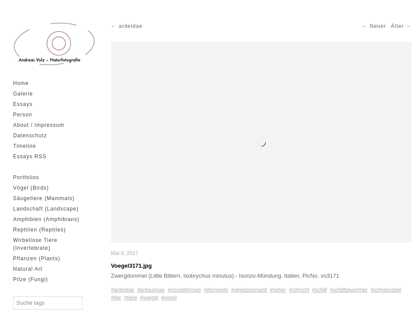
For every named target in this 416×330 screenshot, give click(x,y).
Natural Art (28, 269)
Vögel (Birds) (31, 188)
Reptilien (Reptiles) (39, 230)
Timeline (24, 146)
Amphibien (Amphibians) (46, 219)
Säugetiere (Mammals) (43, 198)
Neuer (378, 26)
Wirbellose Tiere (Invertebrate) (35, 244)
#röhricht (299, 290)
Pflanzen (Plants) (36, 258)
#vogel (168, 298)
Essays (23, 104)
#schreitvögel (385, 290)
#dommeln (216, 290)
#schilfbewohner (349, 290)
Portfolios (26, 177)
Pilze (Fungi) (30, 279)
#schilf (319, 290)
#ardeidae (122, 290)
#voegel (149, 298)
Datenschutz (30, 136)
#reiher (278, 290)
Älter (397, 26)
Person (22, 115)
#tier (116, 298)
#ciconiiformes (184, 290)
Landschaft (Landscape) (46, 209)
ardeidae (131, 26)
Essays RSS (30, 156)
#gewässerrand (249, 290)
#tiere (130, 298)
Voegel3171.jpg (131, 265)
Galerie (23, 94)
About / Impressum (38, 125)
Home (21, 83)
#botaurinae (150, 290)
